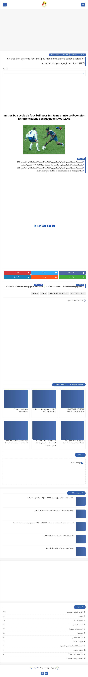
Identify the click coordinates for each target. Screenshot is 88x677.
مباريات (80, 617)
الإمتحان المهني (77, 638)
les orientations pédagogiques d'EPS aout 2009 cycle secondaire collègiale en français (43, 523)
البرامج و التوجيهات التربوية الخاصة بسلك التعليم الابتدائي (54, 510)
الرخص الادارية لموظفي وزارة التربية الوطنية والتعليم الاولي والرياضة (50, 498)
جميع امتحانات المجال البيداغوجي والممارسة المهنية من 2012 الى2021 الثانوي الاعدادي (52, 165)
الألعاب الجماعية (78, 55)
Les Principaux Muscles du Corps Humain (60, 548)
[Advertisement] (44, 31)
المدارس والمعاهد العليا (74, 659)
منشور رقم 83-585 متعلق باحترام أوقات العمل (58, 536)
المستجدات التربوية (76, 629)
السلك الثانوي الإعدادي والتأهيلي (71, 646)
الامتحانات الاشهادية (75, 655)
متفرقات (79, 633)
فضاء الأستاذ (78, 621)
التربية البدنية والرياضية (59, 55)
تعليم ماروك (33, 668)
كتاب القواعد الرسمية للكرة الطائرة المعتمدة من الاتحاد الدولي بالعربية (45, 443)
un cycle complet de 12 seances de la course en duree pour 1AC (60, 171)
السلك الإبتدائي (77, 625)
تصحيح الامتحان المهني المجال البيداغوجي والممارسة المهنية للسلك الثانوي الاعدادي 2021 (50, 162)
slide (34, 294)
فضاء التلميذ (78, 650)
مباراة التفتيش (77, 642)
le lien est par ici (44, 226)
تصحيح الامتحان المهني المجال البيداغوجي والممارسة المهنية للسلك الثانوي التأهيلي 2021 (50, 168)
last (43, 294)
